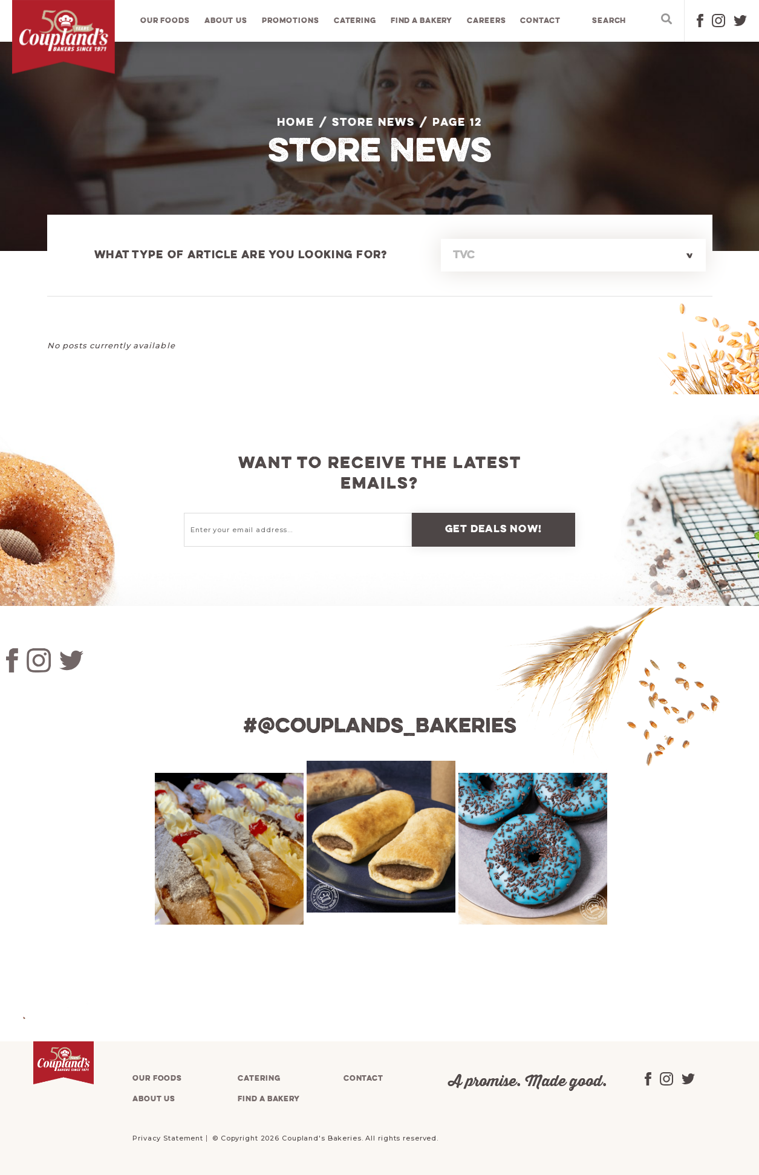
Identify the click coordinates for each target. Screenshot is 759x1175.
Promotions (290, 21)
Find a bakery (421, 21)
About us (225, 21)
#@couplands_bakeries (379, 727)
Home (295, 123)
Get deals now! (493, 529)
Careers (486, 21)
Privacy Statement (167, 1137)
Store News (373, 123)
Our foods (165, 21)
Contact (541, 21)
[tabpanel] (228, 848)
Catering (355, 21)
